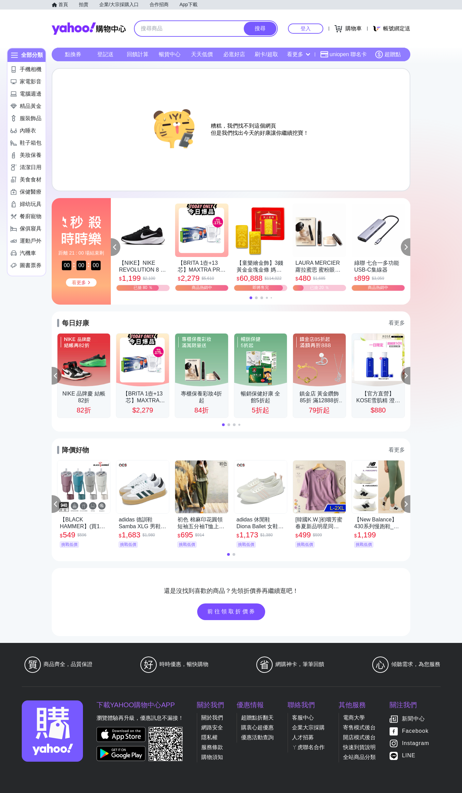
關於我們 (212, 718)
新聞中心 (413, 719)
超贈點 (388, 54)
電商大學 (354, 718)
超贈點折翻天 (257, 718)
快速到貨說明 (359, 747)
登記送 (105, 54)
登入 (306, 28)
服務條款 (212, 747)
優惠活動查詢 (257, 737)
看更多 (298, 54)
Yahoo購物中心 (89, 28)
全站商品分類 (359, 757)
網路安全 (212, 727)
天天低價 (202, 54)
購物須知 (212, 757)
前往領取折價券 (231, 611)
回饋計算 (138, 54)
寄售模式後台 (359, 727)
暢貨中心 (170, 54)
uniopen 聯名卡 (343, 54)
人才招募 (303, 737)
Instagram (415, 743)
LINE (408, 756)
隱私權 (209, 737)
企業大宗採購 (308, 727)
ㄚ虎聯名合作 (308, 747)
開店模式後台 (359, 737)
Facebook (415, 731)
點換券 (73, 54)
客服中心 (303, 718)
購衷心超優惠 (257, 727)
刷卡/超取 (266, 54)
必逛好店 (234, 54)
